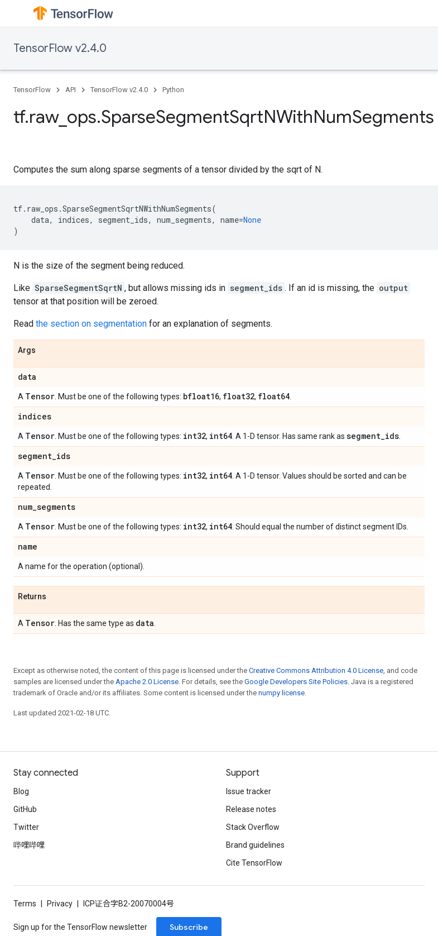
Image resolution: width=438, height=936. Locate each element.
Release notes (251, 809)
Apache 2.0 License (147, 681)
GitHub (25, 809)
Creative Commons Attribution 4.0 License (316, 670)
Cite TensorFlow (254, 862)
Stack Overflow (253, 827)
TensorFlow (32, 89)
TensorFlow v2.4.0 (60, 48)
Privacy (60, 903)
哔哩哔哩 (29, 845)
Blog (21, 791)
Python (173, 89)
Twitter (26, 827)
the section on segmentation (91, 323)
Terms (24, 903)
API (70, 89)
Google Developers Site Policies (296, 681)
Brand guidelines (255, 845)
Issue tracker (248, 791)
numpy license (281, 693)
